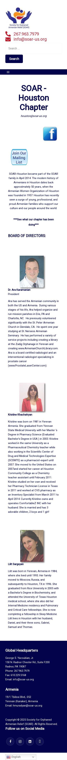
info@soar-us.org (30, 39)
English (13, 757)
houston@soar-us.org (33, 116)
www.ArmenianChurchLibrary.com (38, 348)
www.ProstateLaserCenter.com (27, 365)
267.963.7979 (26, 34)
